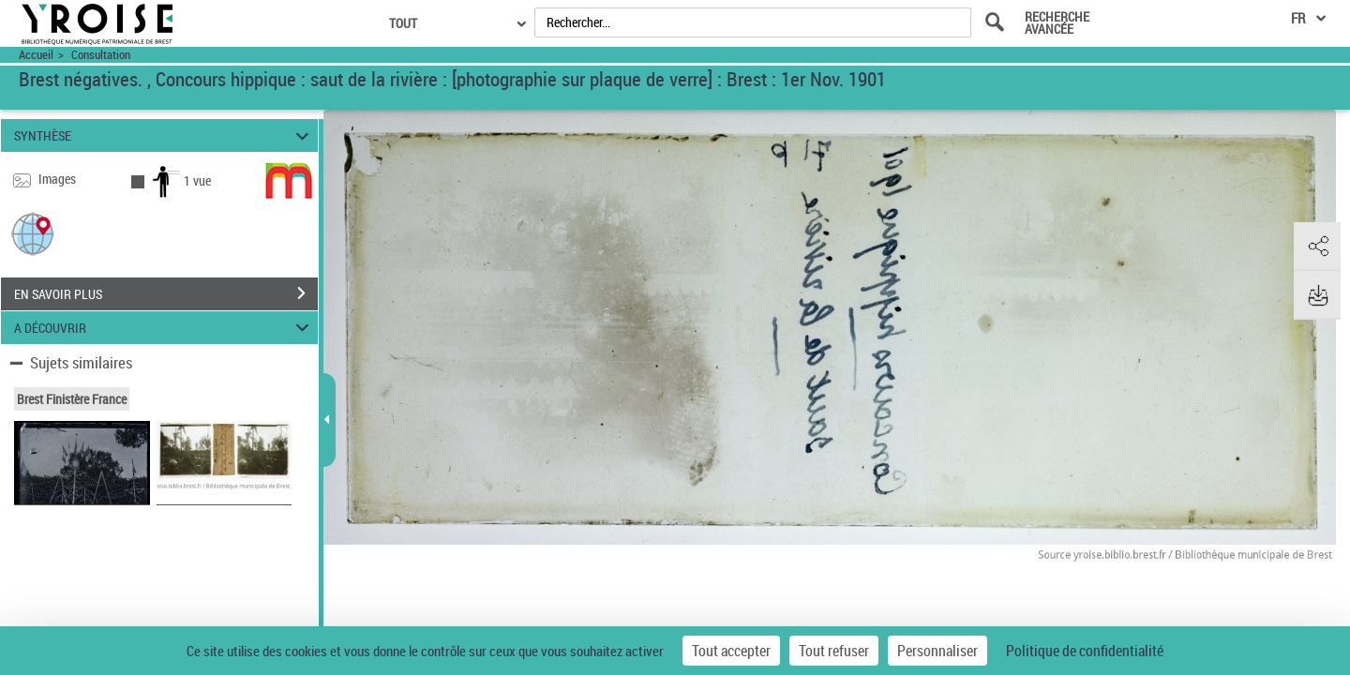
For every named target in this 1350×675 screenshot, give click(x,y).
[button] (32, 233)
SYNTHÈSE (164, 135)
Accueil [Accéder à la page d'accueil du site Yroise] (36, 55)
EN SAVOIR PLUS (166, 293)
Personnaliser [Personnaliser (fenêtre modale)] (937, 650)
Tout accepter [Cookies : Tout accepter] (731, 650)
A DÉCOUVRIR (164, 327)
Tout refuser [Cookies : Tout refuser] (834, 650)
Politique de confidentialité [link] (1084, 650)
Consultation (100, 55)
